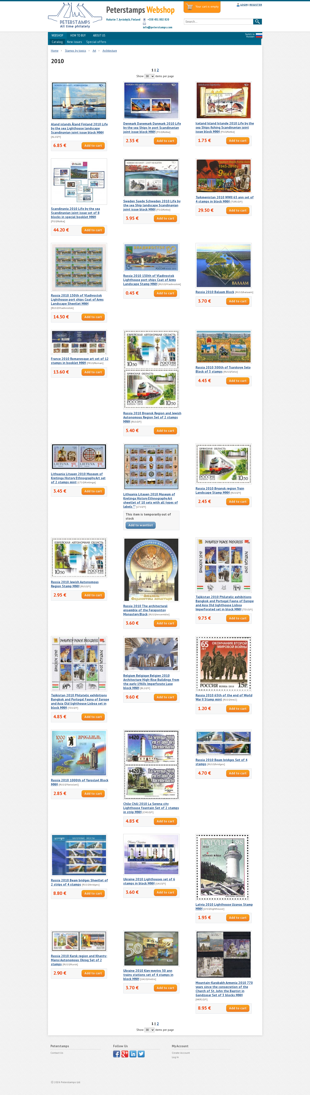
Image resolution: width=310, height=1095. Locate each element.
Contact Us (57, 1052)
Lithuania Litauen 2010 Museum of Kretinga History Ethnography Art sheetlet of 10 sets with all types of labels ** (150, 500)
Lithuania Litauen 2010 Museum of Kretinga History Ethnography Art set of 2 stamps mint (78, 478)
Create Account (181, 1052)
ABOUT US (99, 35)
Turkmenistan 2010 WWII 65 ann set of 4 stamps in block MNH (225, 199)
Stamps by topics (75, 51)
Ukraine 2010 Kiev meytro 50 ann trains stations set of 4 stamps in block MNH (148, 975)
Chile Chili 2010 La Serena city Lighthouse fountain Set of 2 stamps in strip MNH (151, 808)
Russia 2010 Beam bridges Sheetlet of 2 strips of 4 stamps (79, 882)
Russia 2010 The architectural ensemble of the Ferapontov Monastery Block (145, 610)
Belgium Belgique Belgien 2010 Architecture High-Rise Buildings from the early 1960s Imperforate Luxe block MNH (151, 682)
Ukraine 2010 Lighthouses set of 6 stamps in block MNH (149, 881)
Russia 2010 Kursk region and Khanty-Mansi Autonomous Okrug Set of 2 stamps (79, 960)
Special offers (96, 42)
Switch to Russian (250, 35)
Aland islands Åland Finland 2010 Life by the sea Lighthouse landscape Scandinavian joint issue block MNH (79, 128)
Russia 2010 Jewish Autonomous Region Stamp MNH (75, 584)
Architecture (110, 51)
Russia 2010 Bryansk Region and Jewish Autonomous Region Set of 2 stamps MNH (152, 417)
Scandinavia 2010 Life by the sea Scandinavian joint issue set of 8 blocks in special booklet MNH (75, 213)
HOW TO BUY (78, 35)
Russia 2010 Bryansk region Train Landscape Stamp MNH (220, 490)
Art (94, 51)
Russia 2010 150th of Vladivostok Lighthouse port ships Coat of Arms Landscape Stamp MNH (149, 280)
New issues (74, 42)
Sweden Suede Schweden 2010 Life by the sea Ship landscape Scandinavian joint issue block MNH (151, 205)
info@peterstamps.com (157, 27)
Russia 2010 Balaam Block (215, 292)
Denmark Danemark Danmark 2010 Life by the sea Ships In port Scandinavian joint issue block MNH (152, 127)
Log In (175, 1057)
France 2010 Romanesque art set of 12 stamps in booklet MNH (80, 361)
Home (55, 51)
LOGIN (244, 4)
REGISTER (256, 4)
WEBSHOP (57, 35)
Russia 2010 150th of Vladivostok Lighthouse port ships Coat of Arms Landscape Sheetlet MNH (77, 299)
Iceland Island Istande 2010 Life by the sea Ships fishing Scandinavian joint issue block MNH (225, 127)
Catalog (57, 42)
